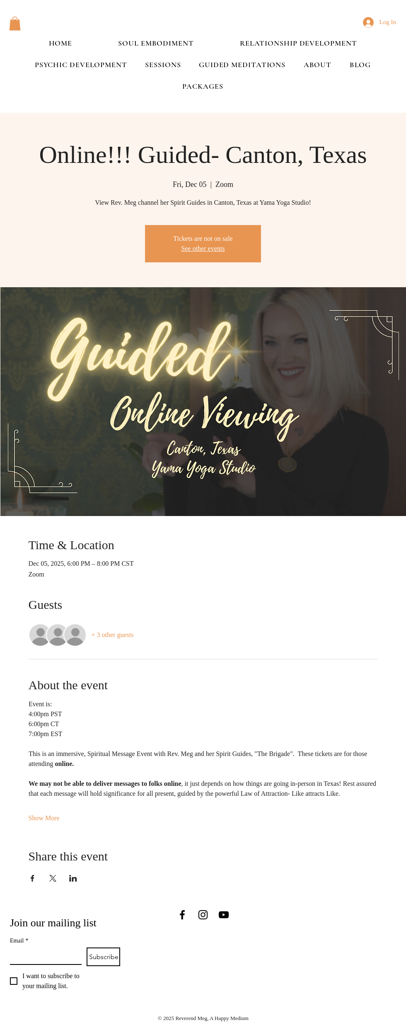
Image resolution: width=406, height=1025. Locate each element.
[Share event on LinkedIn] (73, 878)
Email (19, 940)
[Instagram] (203, 915)
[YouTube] (224, 915)
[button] (15, 23)
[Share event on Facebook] (32, 878)
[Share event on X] (53, 878)
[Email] (43, 955)
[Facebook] (182, 915)
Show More (44, 817)
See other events (203, 248)
